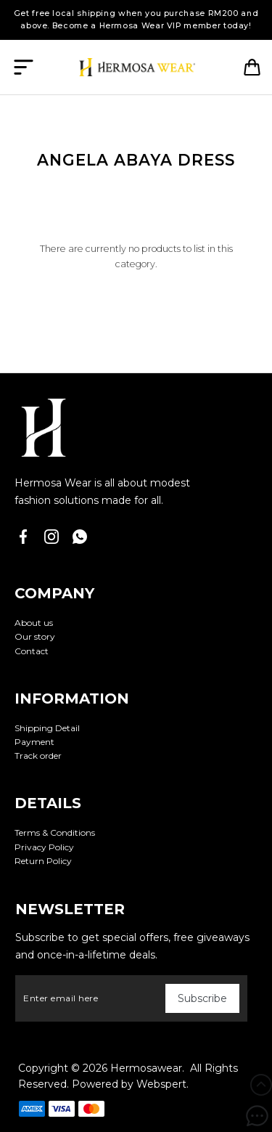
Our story (35, 636)
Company (54, 593)
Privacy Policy (44, 847)
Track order (38, 755)
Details (48, 803)
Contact (32, 651)
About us (34, 622)
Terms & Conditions (55, 832)
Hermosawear (146, 1068)
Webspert (161, 1084)
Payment (34, 741)
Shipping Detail (47, 727)
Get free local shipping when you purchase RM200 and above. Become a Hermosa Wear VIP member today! (136, 19)
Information (72, 698)
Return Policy (43, 860)
